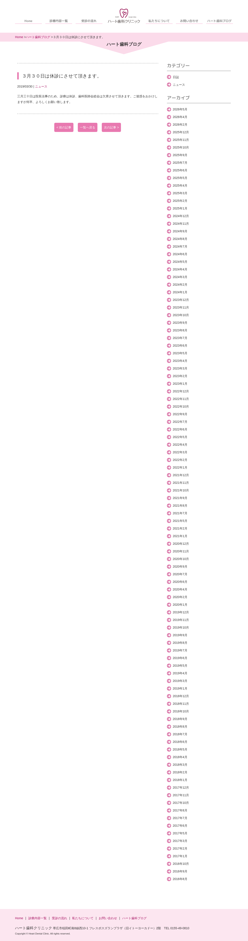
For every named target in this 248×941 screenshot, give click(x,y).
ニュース (41, 86)
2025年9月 (180, 155)
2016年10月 (181, 863)
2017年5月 (180, 833)
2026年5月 (180, 109)
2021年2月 (180, 528)
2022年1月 (180, 467)
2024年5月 (180, 261)
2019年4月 (180, 673)
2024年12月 (181, 216)
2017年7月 (180, 818)
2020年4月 (180, 589)
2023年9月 (180, 322)
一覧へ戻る (87, 127)
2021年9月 (180, 498)
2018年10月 (181, 711)
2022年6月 (180, 429)
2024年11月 (181, 223)
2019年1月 (180, 688)
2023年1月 (180, 383)
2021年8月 (180, 505)
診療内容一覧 (58, 21)
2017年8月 (180, 810)
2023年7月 (180, 338)
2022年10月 (181, 406)
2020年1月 (180, 604)
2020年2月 (180, 597)
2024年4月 (180, 269)
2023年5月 (180, 353)
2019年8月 (180, 642)
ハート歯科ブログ (219, 21)
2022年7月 (180, 421)
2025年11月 (181, 140)
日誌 (176, 77)
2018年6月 (180, 742)
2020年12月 (181, 543)
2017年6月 (180, 825)
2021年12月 (181, 475)
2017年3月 (180, 841)
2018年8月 (180, 726)
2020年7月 (180, 574)
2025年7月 (180, 162)
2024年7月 (180, 246)
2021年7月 (180, 513)
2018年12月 (181, 696)
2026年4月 (180, 117)
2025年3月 (180, 193)
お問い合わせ (189, 21)
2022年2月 (180, 460)
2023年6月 (180, 345)
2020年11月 (181, 551)
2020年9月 (180, 566)
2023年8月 (180, 330)
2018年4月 (180, 757)
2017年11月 (181, 795)
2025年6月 (180, 170)
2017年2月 (180, 848)
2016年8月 (180, 879)
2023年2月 (180, 376)
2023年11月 (181, 307)
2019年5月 (180, 665)
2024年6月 (180, 254)
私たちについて (159, 21)
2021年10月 (181, 490)
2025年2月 (180, 200)
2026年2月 (180, 124)
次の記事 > (111, 127)
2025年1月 (180, 208)
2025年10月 (181, 147)
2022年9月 (180, 414)
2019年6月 (180, 658)
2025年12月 (181, 132)
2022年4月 (180, 444)
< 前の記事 (63, 127)
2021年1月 (180, 536)
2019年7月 (180, 650)
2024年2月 (180, 284)
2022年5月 (180, 437)
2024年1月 (180, 292)
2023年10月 (181, 315)
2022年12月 (181, 391)
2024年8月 (180, 239)
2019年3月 (180, 681)
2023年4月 (180, 361)
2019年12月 (181, 612)
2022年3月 (180, 452)
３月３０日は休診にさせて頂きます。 (62, 75)
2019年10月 (181, 627)
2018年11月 (181, 703)
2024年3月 (180, 277)
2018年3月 (180, 764)
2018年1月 (180, 780)
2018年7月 (180, 734)
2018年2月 (180, 772)
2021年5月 (180, 521)
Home (28, 21)
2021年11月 (181, 482)
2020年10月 (181, 559)
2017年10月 (181, 802)
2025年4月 (180, 185)
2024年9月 (180, 231)
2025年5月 (180, 178)
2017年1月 (180, 856)
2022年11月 (181, 399)
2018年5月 (180, 749)
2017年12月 (181, 787)
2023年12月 (181, 300)
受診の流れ (89, 21)
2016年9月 (180, 871)
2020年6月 (180, 581)
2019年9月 (180, 635)
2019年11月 (181, 620)
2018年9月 (180, 719)
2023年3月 (180, 368)
